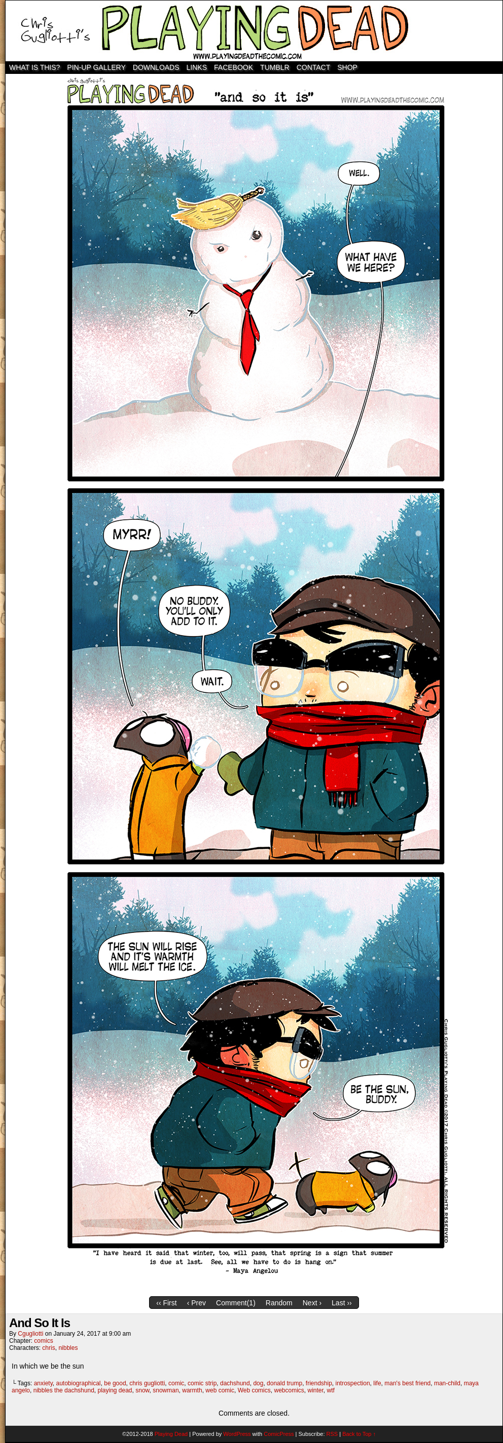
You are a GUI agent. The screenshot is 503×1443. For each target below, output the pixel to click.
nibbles (68, 1347)
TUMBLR (275, 67)
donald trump (284, 1383)
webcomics (289, 1390)
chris (48, 1347)
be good (115, 1383)
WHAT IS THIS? (34, 67)
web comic (219, 1390)
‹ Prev (196, 1303)
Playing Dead (254, 31)
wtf (331, 1390)
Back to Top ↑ (359, 1434)
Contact (314, 67)
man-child (447, 1383)
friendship (319, 1383)
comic (176, 1383)
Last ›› (342, 1303)
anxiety (43, 1383)
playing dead (114, 1390)
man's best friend (407, 1383)
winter (316, 1390)
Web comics (254, 1390)
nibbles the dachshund (63, 1390)
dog (258, 1383)
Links (197, 67)
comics (43, 1340)
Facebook (233, 67)
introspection (353, 1383)
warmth (192, 1390)
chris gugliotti (147, 1383)
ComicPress (279, 1434)
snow (142, 1390)
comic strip (202, 1383)
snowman (165, 1390)
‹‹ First (166, 1303)
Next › (312, 1303)
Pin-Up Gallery (96, 67)
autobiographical (78, 1383)
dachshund (235, 1383)
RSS (332, 1434)
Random (279, 1303)
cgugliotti (30, 1333)
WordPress (236, 1434)
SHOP (347, 67)
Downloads (156, 67)
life (377, 1383)
